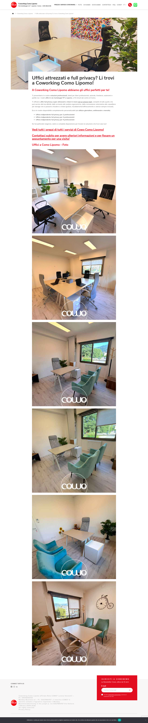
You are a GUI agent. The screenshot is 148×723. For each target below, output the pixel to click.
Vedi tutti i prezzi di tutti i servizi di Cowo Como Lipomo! (68, 129)
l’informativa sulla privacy (114, 695)
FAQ (114, 5)
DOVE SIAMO (96, 5)
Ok (119, 720)
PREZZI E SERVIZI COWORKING (64, 4)
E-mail (103, 686)
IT (124, 5)
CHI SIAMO (87, 5)
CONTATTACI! (106, 5)
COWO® (119, 5)
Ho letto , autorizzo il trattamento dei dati (115, 695)
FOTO (80, 5)
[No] (146, 720)
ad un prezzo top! (85, 102)
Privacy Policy (24, 709)
